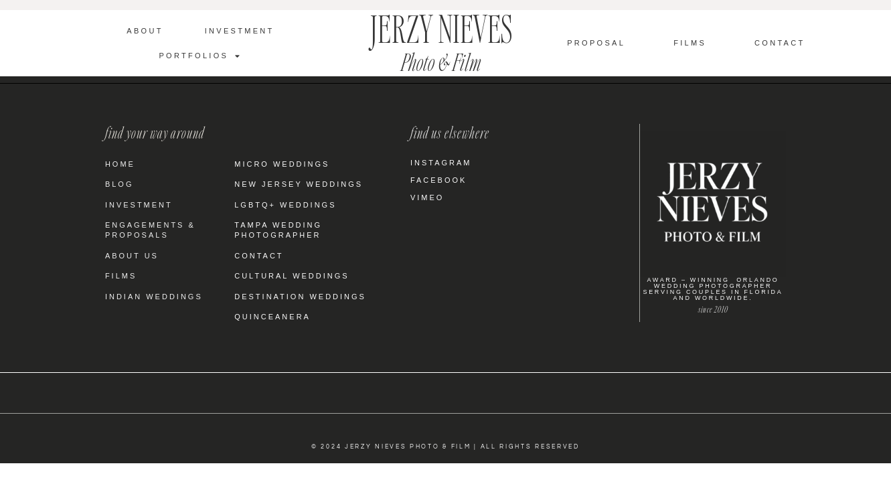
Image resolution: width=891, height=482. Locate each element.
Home (120, 164)
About (145, 31)
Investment (239, 31)
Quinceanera (272, 317)
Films (689, 43)
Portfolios (200, 56)
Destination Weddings (300, 297)
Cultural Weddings (291, 276)
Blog (119, 184)
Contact (779, 43)
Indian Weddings (154, 297)
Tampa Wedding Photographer (278, 230)
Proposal (596, 43)
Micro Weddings (281, 164)
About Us (132, 256)
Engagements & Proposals (150, 230)
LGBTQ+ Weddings (285, 205)
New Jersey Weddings (298, 184)
